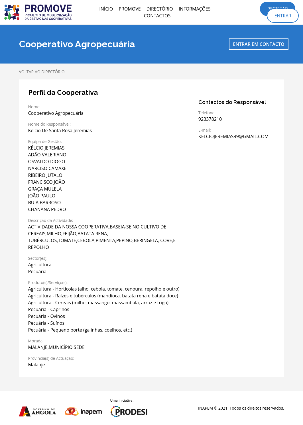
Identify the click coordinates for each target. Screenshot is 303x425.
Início (106, 9)
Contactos (157, 16)
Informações (195, 9)
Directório (160, 9)
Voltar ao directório (42, 71)
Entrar (282, 16)
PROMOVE (130, 9)
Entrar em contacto (258, 44)
